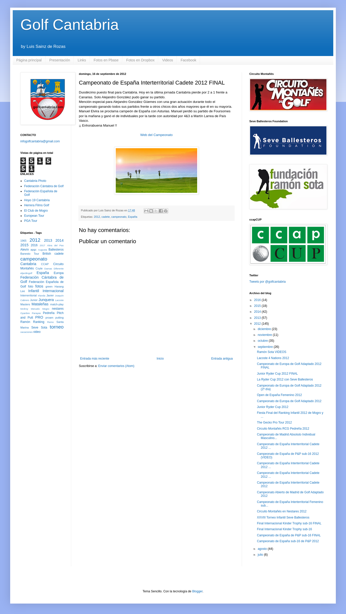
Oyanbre (25, 313)
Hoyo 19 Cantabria (37, 200)
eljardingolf (26, 273)
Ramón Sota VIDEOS (271, 352)
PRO (39, 317)
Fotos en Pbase (106, 60)
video (37, 332)
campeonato (118, 216)
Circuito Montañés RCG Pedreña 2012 (283, 428)
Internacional (53, 291)
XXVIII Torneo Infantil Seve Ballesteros (283, 517)
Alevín (24, 249)
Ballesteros (56, 249)
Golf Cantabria (69, 24)
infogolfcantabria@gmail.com (40, 141)
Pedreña (48, 313)
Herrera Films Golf (36, 205)
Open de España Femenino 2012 (279, 395)
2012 (97, 216)
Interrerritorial (28, 295)
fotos (39, 286)
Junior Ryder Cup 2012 (272, 407)
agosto (263, 549)
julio (261, 554)
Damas (48, 268)
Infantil (33, 291)
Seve (34, 327)
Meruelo (35, 308)
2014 (59, 240)
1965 (23, 240)
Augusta (42, 249)
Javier (50, 295)
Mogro (45, 308)
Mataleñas (40, 304)
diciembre (265, 329)
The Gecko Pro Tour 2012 (274, 422)
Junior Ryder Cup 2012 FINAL (277, 373)
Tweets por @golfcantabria (267, 281)
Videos (167, 60)
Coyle (39, 268)
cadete (106, 216)
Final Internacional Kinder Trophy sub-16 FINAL (289, 523)
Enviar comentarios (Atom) (116, 366)
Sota (44, 327)
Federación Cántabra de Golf (44, 186)
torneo (57, 327)
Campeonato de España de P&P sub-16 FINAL (289, 535)
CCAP (45, 264)
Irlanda (41, 295)
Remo (50, 322)
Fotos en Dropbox (140, 60)
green (49, 286)
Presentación (59, 60)
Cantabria (28, 264)
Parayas (36, 313)
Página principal (29, 60)
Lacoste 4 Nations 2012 (273, 358)
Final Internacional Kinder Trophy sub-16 (284, 529)
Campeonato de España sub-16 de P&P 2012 (288, 541)
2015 (24, 245)
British (46, 253)
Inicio (160, 358)
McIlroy (24, 308)
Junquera (46, 300)
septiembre (266, 347)
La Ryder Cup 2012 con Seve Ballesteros (285, 379)
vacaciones (26, 332)
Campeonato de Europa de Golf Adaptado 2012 (289, 401)
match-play (57, 304)
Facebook (188, 60)
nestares (58, 308)
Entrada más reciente (94, 358)
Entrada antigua (222, 358)
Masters (25, 304)
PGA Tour (30, 221)
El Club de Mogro (36, 210)
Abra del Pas (55, 245)
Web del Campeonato (156, 135)
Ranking (38, 322)
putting (59, 317)
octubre (263, 341)
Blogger (197, 591)
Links (82, 60)
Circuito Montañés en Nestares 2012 (282, 511)
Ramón (25, 322)
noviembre (265, 335)
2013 (48, 240)
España (132, 216)
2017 (42, 245)
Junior (33, 300)
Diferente (59, 268)
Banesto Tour (29, 253)
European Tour (34, 215)
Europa (59, 273)
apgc (33, 249)
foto (30, 286)
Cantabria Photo (35, 181)
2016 (34, 245)
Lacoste (59, 300)
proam (49, 317)
